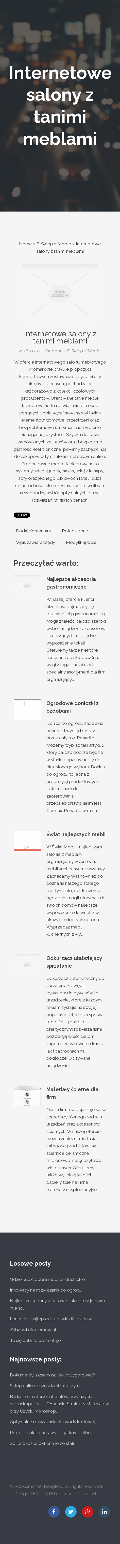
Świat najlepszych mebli (76, 834)
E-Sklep (45, 243)
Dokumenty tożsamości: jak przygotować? (52, 1374)
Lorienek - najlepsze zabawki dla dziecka (51, 1318)
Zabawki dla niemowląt (33, 1329)
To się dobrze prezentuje (35, 1340)
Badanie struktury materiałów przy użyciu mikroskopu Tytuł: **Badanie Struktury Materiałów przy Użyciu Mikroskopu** (59, 1404)
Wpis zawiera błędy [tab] (35, 542)
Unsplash (88, 1493)
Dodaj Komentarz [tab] (33, 530)
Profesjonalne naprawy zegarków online (50, 1432)
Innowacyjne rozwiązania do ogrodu (46, 1290)
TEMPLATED (43, 1493)
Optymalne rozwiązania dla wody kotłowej (52, 1421)
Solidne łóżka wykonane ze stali (42, 1443)
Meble (64, 243)
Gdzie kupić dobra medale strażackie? (48, 1279)
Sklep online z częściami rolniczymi (45, 1385)
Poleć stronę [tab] (75, 530)
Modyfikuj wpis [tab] (81, 542)
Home (25, 243)
